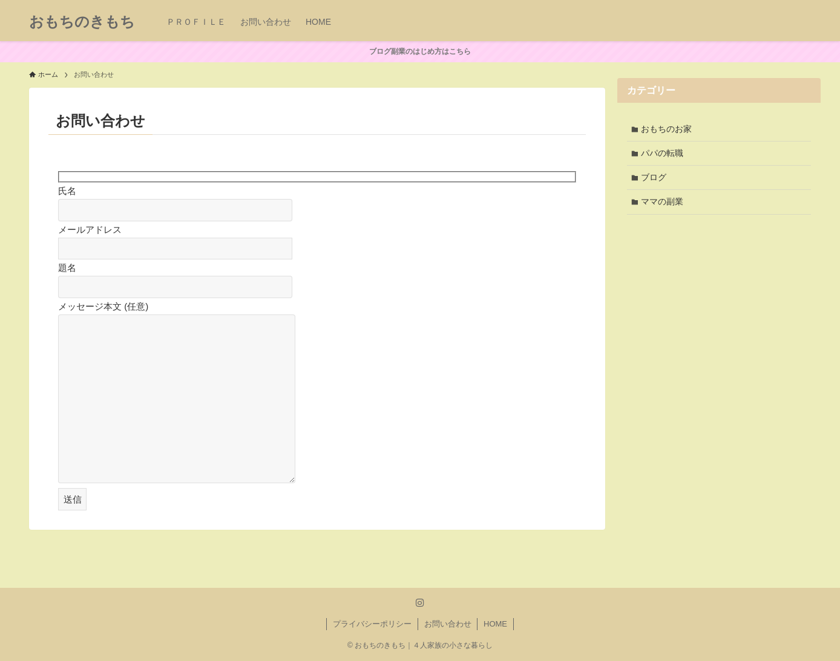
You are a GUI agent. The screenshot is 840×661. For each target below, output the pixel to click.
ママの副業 (663, 205)
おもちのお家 (667, 129)
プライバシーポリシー (372, 623)
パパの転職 (663, 154)
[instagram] (420, 603)
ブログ (655, 179)
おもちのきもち (82, 22)
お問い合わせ (447, 623)
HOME (495, 623)
